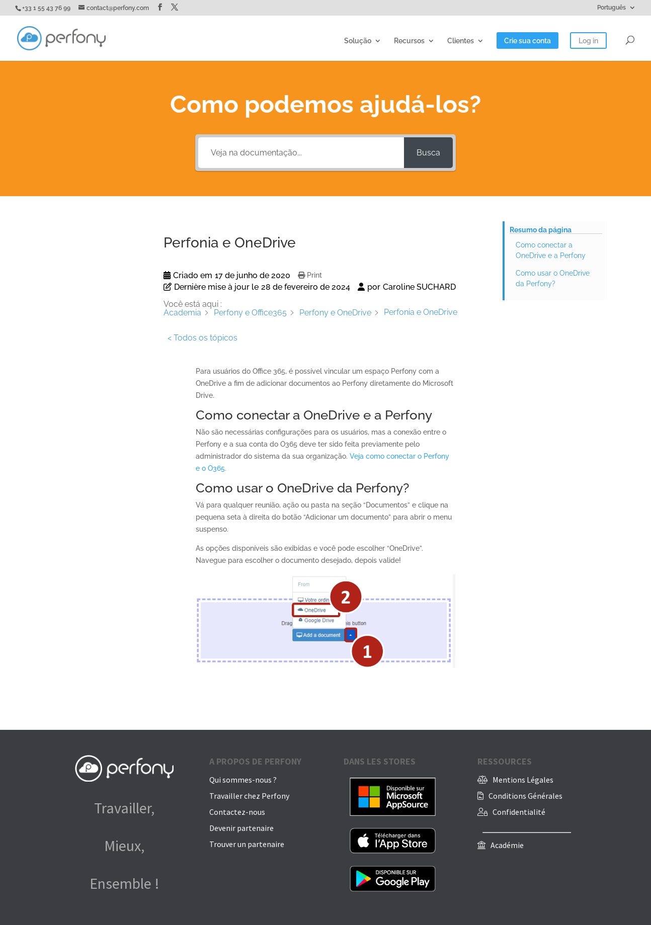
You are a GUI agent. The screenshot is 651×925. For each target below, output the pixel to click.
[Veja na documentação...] (301, 152)
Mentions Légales (523, 780)
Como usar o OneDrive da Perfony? (553, 278)
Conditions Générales (525, 796)
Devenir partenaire (241, 828)
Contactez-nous (237, 812)
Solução (357, 41)
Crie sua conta (527, 41)
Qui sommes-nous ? (243, 780)
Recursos (409, 41)
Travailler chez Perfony (249, 796)
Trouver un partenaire (246, 844)
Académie (507, 845)
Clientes (460, 41)
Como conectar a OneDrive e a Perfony (551, 250)
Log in (588, 41)
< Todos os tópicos (202, 338)
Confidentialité (519, 812)
